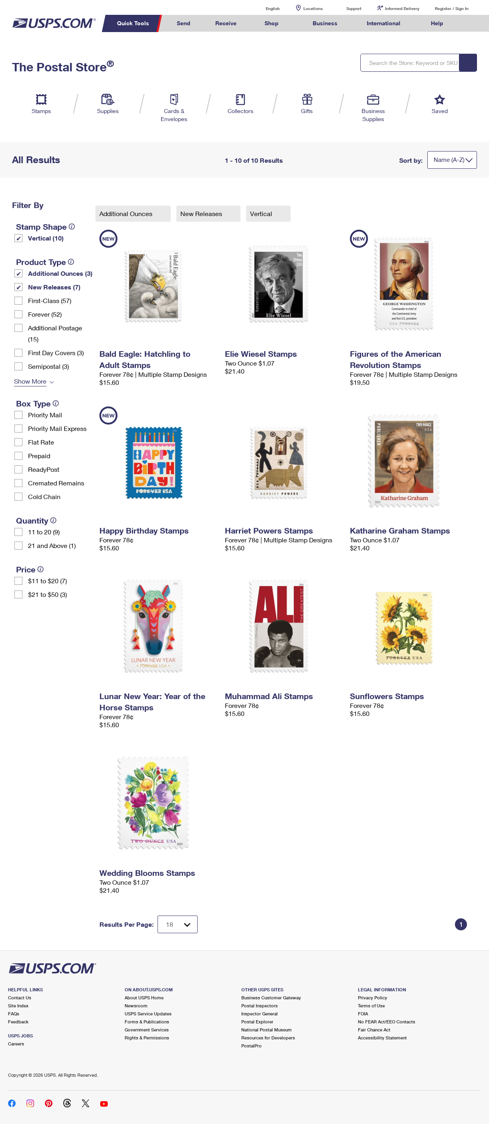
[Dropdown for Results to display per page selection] (178, 924)
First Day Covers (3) (56, 352)
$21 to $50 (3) (47, 594)
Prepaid (39, 455)
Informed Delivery (402, 8)
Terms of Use (371, 1005)
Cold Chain (44, 496)
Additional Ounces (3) (60, 273)
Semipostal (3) (48, 366)
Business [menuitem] (325, 23)
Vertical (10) (46, 238)
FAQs (13, 1013)
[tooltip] (72, 226)
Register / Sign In (452, 8)
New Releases (202, 213)
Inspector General (259, 1013)
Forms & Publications (147, 1021)
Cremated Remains (56, 483)
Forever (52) (45, 314)
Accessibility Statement (382, 1037)
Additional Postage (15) (55, 333)
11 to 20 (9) (44, 532)
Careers (16, 1043)
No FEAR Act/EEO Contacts (386, 1021)
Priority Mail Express (57, 428)
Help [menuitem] (437, 23)
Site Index (18, 1005)
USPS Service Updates (148, 1013)
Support (354, 8)
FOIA (363, 1013)
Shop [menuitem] (272, 23)
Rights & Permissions (147, 1037)
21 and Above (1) (52, 545)
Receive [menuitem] (225, 23)
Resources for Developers (268, 1037)
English (264, 8)
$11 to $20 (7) (47, 580)
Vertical (262, 213)
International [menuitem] (383, 23)
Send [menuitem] (183, 23)
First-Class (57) (49, 300)
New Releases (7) (54, 287)
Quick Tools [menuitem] (133, 23)
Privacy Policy (372, 997)
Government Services (147, 1029)
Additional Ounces (126, 213)
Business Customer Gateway (271, 997)
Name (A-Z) (449, 159)
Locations (313, 8)
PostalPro (251, 1045)
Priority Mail (45, 414)
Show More (30, 381)
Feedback (18, 1021)
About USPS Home (144, 997)
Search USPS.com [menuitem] (471, 23)
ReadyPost (43, 469)
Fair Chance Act (374, 1029)
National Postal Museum (266, 1029)
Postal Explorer (257, 1021)
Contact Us (19, 997)
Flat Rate (41, 442)
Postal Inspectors (259, 1005)
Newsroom (136, 1005)
